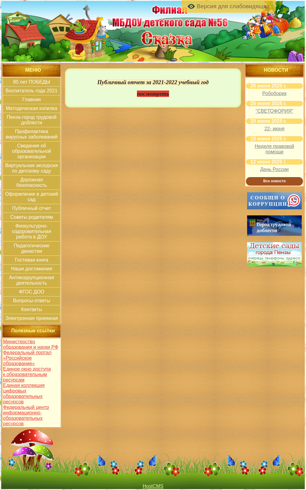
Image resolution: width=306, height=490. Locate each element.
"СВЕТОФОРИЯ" (274, 111)
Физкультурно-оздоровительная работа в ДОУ (31, 231)
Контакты (31, 309)
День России (274, 169)
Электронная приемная (31, 318)
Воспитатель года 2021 (32, 90)
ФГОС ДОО (31, 291)
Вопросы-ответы (31, 300)
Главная (31, 99)
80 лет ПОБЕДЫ (31, 81)
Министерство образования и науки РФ (30, 344)
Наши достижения (31, 268)
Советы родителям (31, 217)
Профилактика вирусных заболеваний (32, 134)
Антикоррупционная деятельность (31, 280)
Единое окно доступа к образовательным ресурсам (27, 374)
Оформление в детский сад (31, 196)
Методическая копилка (31, 108)
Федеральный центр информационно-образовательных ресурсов (26, 415)
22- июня (274, 128)
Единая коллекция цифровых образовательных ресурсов (24, 393)
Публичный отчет (31, 208)
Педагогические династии (31, 248)
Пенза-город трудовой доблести (31, 120)
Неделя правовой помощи (274, 149)
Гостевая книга (31, 259)
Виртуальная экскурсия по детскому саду (31, 168)
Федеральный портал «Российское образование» (27, 358)
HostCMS (153, 486)
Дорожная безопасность (31, 182)
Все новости (274, 181)
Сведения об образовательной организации (31, 151)
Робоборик (274, 93)
